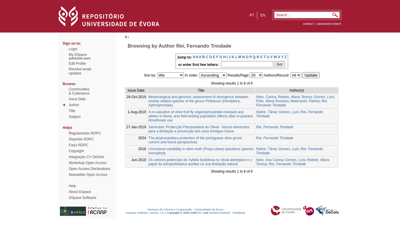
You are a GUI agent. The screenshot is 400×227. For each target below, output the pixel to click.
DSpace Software (82, 198)
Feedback (238, 212)
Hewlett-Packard (219, 212)
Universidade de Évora (208, 209)
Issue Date (77, 99)
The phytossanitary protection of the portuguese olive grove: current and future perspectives (195, 140)
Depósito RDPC (81, 139)
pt (252, 15)
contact (308, 23)
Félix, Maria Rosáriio (272, 101)
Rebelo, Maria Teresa (295, 97)
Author (74, 105)
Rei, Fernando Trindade (274, 127)
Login (73, 49)
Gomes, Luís (324, 97)
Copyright (76, 151)
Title (72, 111)
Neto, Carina (266, 97)
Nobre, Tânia (266, 112)
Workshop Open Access (88, 163)
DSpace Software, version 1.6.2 (146, 212)
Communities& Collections (79, 91)
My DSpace (78, 55)
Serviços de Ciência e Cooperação (170, 209)
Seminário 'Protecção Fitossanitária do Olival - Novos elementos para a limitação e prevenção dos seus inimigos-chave (198, 129)
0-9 (195, 57)
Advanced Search (329, 23)
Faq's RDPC (78, 145)
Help (72, 186)
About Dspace (80, 192)
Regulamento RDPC (85, 133)
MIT (200, 212)
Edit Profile (77, 63)
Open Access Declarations (89, 169)
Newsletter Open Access (88, 175)
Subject (75, 117)
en (262, 15)
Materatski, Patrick (305, 101)
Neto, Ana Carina (269, 160)
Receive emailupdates (80, 71)
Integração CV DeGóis (86, 157)
